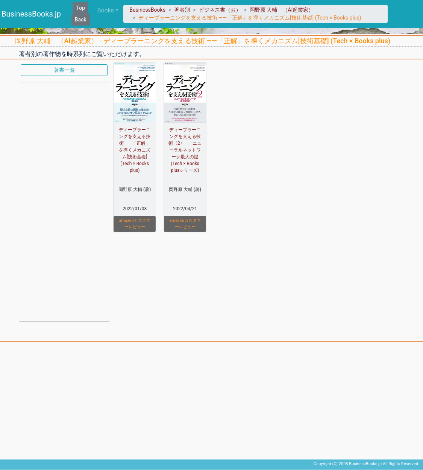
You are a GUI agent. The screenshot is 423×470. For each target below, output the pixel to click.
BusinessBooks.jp (31, 13)
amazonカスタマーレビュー (134, 223)
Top (80, 8)
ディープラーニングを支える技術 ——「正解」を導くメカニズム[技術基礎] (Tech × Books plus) (134, 150)
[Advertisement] (64, 201)
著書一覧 (64, 70)
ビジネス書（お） (220, 10)
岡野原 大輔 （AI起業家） (282, 10)
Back (80, 20)
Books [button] (105, 10)
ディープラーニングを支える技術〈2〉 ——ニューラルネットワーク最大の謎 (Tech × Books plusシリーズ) (185, 150)
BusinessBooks (147, 10)
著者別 (182, 10)
